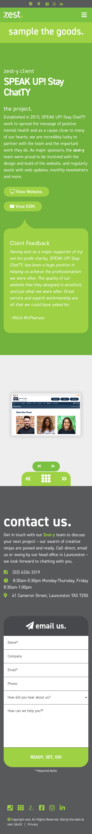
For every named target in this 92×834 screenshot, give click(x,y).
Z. (31, 808)
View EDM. (23, 206)
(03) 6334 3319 (22, 572)
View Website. (26, 192)
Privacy (33, 824)
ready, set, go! (46, 757)
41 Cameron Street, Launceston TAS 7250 (46, 595)
